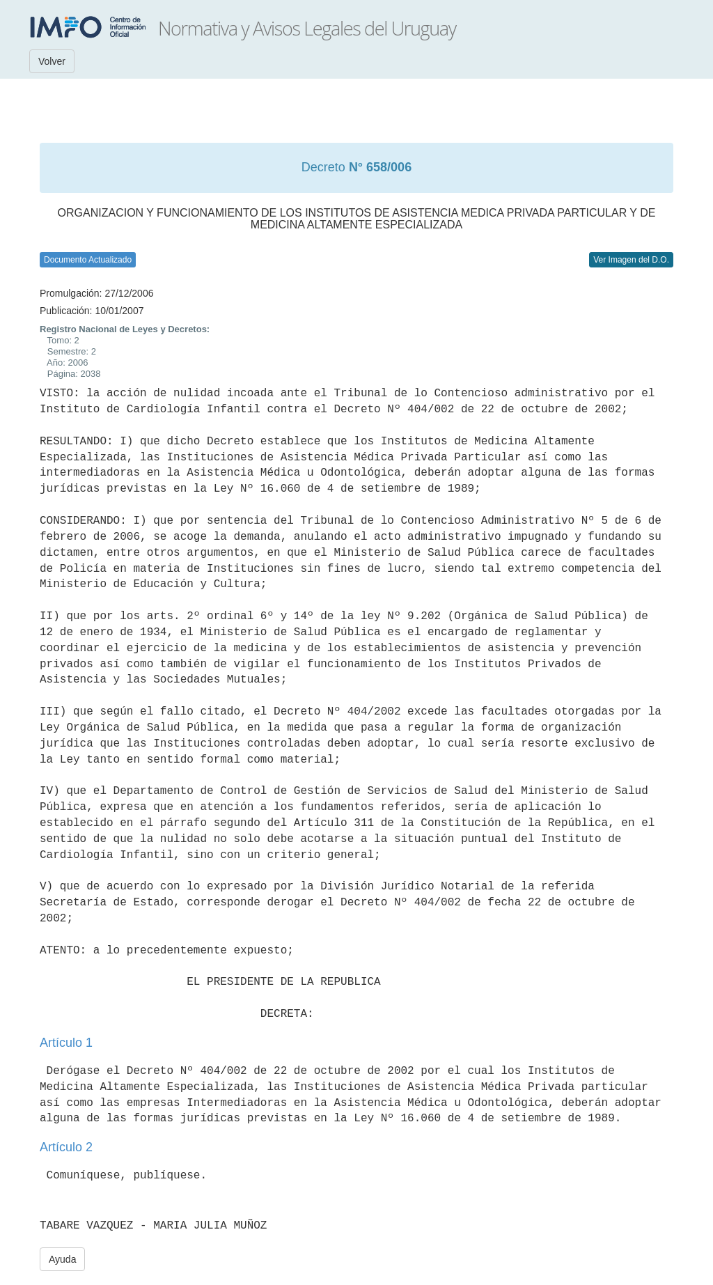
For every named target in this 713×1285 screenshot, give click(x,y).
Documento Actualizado (88, 260)
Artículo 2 (66, 1147)
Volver (51, 61)
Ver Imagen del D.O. (631, 260)
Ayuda (62, 1259)
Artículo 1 (66, 1043)
